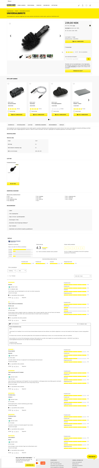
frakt (74, 25)
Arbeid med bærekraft (77, 462)
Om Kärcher (46, 5)
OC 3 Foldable (40, 196)
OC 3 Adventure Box (12, 199)
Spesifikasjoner (21, 124)
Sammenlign (68, 47)
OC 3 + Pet (10, 197)
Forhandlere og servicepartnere (57, 465)
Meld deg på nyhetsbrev (77, 465)
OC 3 (9, 196)
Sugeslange (32, 103)
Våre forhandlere (72, 66)
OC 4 (38, 200)
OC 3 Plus (39, 197)
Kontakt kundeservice (55, 462)
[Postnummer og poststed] (75, 59)
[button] (10, 36)
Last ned (30, 124)
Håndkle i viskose (77, 103)
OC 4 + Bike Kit (69, 197)
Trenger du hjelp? (78, 70)
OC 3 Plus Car (40, 199)
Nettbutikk (54, 5)
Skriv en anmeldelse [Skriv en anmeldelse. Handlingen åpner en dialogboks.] (83, 52)
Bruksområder (53, 124)
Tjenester (38, 5)
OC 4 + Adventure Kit (70, 196)
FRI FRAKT (67, 28)
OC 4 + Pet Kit (69, 199)
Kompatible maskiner (40, 124)
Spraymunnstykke (12, 103)
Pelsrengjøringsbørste (56, 103)
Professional (30, 5)
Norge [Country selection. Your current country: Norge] (10, 1)
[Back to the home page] (12, 5)
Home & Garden (21, 5)
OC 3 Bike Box (11, 200)
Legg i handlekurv (78, 41)
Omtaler (62, 124)
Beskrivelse (11, 124)
